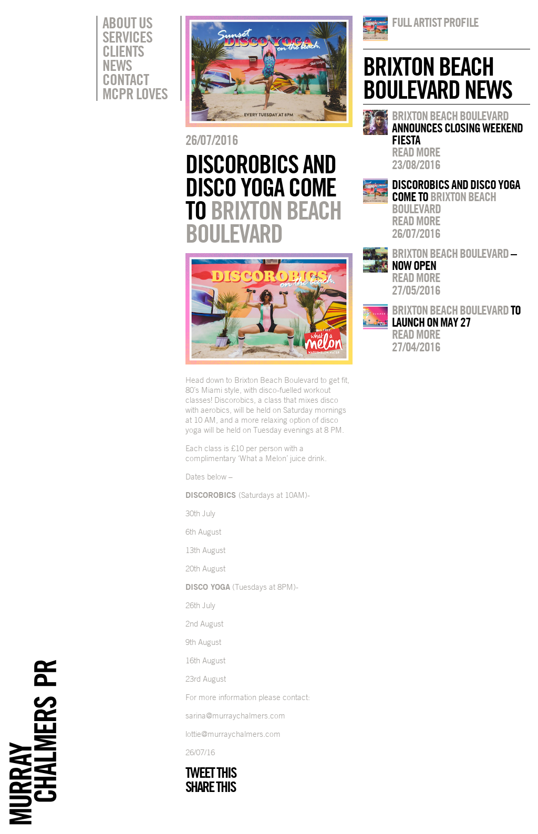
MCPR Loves (135, 93)
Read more (416, 152)
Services (127, 36)
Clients (123, 50)
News (117, 65)
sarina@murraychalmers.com (235, 716)
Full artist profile (435, 22)
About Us (127, 22)
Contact (125, 79)
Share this (210, 787)
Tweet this (210, 772)
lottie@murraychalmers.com (233, 734)
